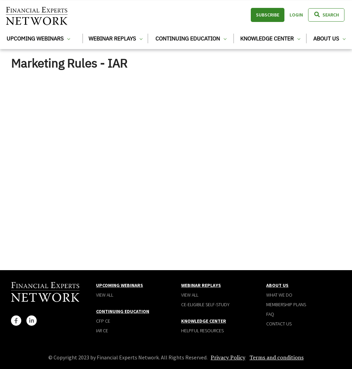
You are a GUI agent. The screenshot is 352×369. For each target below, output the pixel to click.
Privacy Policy (228, 357)
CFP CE (103, 321)
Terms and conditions (276, 357)
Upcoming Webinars (38, 38)
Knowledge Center (270, 38)
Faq (270, 314)
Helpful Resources (202, 330)
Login (296, 15)
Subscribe (267, 15)
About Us (329, 38)
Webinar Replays (115, 38)
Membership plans (286, 304)
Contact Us (279, 324)
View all (104, 295)
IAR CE (102, 330)
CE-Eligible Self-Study (205, 304)
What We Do (279, 295)
